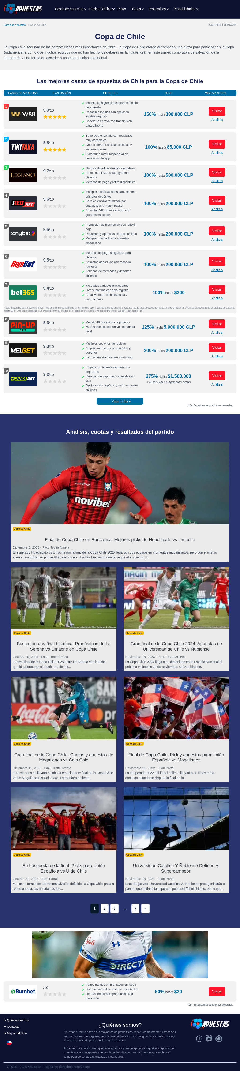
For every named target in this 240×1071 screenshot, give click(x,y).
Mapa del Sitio (17, 1033)
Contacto (13, 1026)
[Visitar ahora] (23, 114)
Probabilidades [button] (184, 9)
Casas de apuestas (15, 24)
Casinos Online (100, 9)
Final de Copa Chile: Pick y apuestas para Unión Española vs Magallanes (176, 757)
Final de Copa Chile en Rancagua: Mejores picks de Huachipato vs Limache (120, 539)
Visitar (217, 111)
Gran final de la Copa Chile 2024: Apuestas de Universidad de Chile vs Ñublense (176, 646)
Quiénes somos (18, 1020)
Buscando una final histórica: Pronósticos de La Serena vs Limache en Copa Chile (64, 646)
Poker (121, 9)
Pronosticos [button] (157, 9)
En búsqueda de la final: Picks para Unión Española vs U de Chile (63, 868)
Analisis (217, 120)
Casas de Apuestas (69, 9)
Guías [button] (136, 9)
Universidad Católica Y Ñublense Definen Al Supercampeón (176, 868)
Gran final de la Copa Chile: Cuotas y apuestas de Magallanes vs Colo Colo (63, 757)
